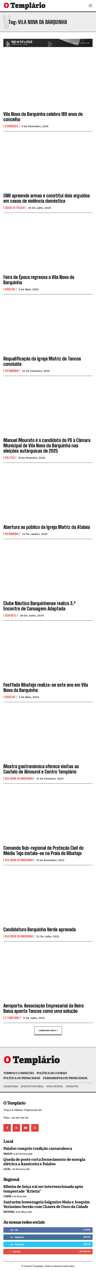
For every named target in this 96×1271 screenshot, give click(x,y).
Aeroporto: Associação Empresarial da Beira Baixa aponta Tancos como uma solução (43, 1008)
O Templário (12, 1017)
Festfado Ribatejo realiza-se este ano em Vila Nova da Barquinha (45, 687)
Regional (9, 1211)
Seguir (86, 1237)
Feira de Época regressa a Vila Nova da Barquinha (38, 279)
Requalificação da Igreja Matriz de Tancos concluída (42, 361)
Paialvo (7, 1153)
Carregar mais (48, 1030)
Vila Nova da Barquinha (19, 778)
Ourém (7, 1196)
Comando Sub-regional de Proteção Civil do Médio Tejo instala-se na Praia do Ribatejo (43, 850)
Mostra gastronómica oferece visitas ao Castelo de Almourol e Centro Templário (41, 769)
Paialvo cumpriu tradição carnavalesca (37, 1148)
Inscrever (84, 1251)
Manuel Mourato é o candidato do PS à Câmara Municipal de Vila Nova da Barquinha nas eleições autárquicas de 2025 (46, 445)
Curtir (86, 1230)
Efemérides (11, 126)
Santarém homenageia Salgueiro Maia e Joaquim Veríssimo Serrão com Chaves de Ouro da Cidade (46, 1204)
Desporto (10, 615)
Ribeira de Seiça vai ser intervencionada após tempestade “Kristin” (43, 1189)
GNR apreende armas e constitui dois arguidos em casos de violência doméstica (46, 198)
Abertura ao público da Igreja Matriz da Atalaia (46, 527)
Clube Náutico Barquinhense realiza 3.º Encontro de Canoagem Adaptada (39, 605)
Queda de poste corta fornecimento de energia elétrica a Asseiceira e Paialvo (44, 1161)
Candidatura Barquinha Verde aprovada (39, 929)
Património (12, 370)
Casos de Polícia (15, 207)
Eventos (10, 289)
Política (10, 457)
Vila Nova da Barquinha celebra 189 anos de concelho (43, 116)
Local (7, 1169)
